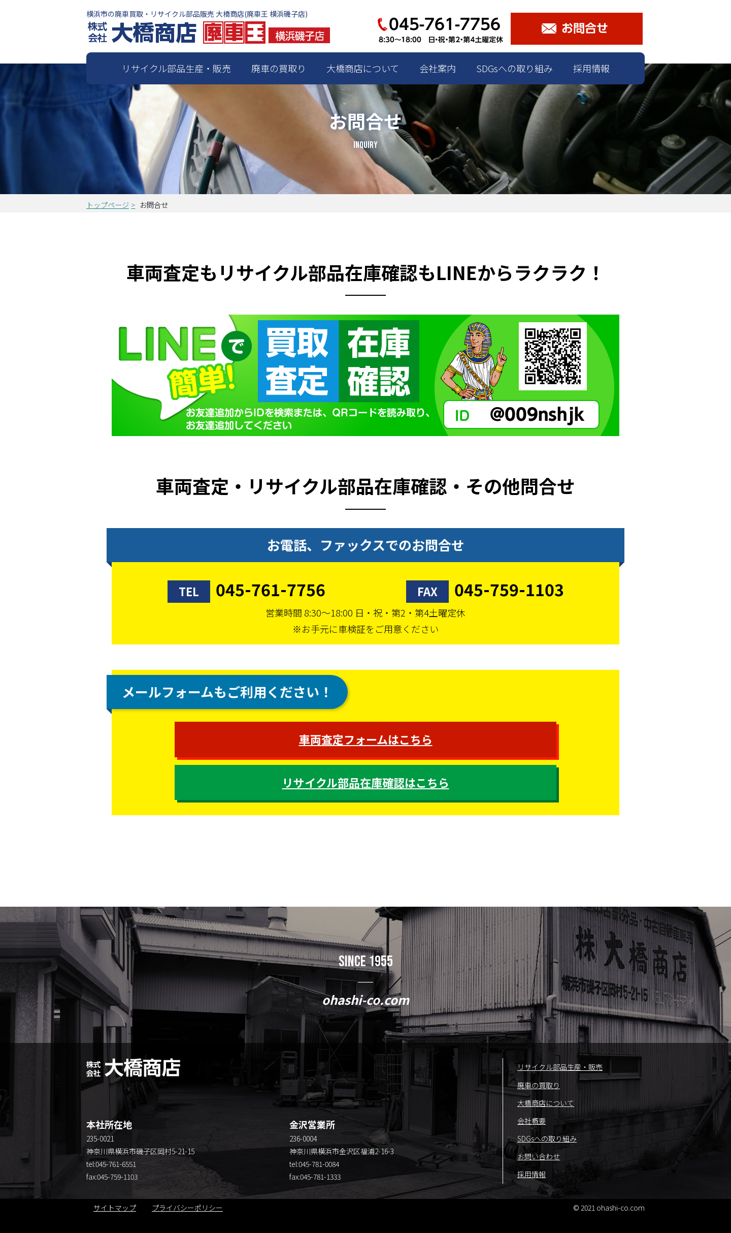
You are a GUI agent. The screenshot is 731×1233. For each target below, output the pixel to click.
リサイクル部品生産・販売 (176, 68)
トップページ (107, 204)
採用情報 (591, 68)
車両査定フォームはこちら (366, 739)
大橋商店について (362, 68)
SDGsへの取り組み (514, 68)
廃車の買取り (278, 68)
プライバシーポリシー (187, 1208)
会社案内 (437, 68)
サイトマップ (114, 1208)
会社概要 (531, 1121)
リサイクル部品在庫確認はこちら (365, 782)
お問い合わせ (538, 1156)
